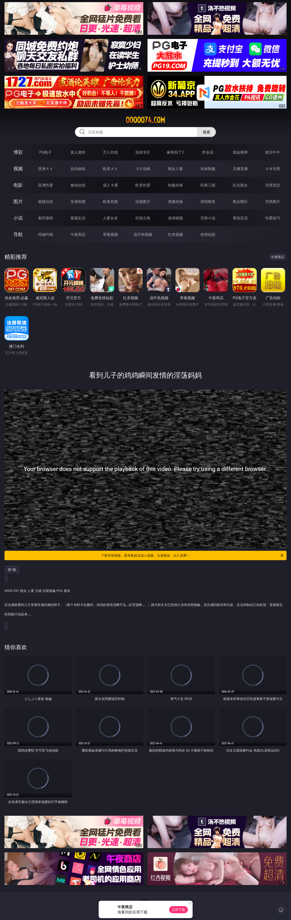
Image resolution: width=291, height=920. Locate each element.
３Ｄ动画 (142, 168)
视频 (18, 168)
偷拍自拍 (77, 185)
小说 (18, 218)
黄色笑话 (240, 218)
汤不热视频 (142, 234)
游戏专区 (142, 152)
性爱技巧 (272, 218)
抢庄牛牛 (272, 152)
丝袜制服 (207, 168)
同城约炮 (45, 234)
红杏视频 (175, 234)
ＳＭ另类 (272, 168)
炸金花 (207, 152)
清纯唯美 (207, 201)
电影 (18, 185)
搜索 (206, 132)
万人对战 (110, 152)
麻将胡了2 (175, 152)
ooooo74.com (145, 120)
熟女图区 (240, 201)
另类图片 (272, 201)
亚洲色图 (77, 201)
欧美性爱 (142, 185)
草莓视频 (110, 234)
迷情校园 (175, 218)
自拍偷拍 (77, 168)
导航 (18, 234)
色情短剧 (207, 234)
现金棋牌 (240, 152)
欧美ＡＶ (110, 168)
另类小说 (207, 218)
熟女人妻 (175, 168)
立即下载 (178, 909)
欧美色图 (110, 201)
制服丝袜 (175, 185)
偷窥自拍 (45, 201)
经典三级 (207, 185)
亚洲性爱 (45, 185)
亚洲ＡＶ (45, 168)
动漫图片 (142, 201)
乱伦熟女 (240, 185)
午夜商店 (77, 234)
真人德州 (77, 152)
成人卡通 (110, 185)
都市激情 (45, 218)
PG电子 (45, 152)
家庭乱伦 (77, 218)
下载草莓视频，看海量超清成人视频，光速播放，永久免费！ (192, 555)
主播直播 (240, 168)
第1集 (12, 569)
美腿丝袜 (175, 201)
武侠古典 (142, 218)
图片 (18, 201)
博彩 (18, 152)
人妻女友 (110, 218)
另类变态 (272, 185)
